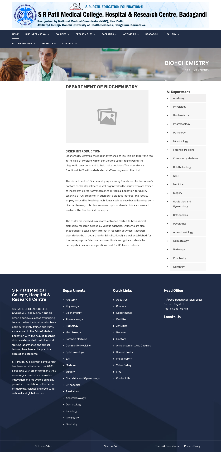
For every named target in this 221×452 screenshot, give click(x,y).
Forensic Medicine (183, 149)
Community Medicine (185, 158)
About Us (47, 43)
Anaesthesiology (183, 232)
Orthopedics (180, 215)
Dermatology (181, 240)
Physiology (179, 106)
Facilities (108, 34)
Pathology (179, 132)
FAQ (118, 371)
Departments (84, 34)
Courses (61, 34)
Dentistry (179, 266)
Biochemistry (181, 115)
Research (151, 34)
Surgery (177, 193)
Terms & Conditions (167, 446)
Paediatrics (179, 223)
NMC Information (35, 34)
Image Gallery (124, 358)
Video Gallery (123, 365)
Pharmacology (181, 124)
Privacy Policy (192, 446)
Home (15, 34)
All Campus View (22, 43)
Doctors (121, 339)
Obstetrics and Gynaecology (182, 204)
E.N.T (176, 175)
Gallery (171, 34)
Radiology (179, 249)
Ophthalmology (182, 167)
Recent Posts (124, 352)
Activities (129, 34)
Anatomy (178, 98)
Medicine (178, 184)
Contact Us (69, 43)
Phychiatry (179, 258)
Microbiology (180, 141)
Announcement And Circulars (133, 345)
